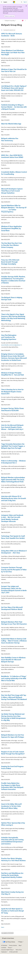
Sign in (25, 2)
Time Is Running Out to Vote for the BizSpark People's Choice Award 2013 (12, 391)
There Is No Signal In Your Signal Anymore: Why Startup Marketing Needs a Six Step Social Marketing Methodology (13, 317)
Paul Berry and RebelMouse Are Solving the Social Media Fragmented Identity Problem (12, 875)
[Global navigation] (1, 2)
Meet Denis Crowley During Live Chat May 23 (12, 893)
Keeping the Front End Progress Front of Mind (12, 767)
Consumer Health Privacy (7, 949)
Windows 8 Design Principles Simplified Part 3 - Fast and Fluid (12, 374)
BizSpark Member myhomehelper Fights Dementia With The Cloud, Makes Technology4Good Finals (13, 479)
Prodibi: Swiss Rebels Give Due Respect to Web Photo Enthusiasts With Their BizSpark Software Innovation (12, 786)
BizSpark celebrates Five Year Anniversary (9, 139)
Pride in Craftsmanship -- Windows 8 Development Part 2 (13, 462)
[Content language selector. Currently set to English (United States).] (8, 938)
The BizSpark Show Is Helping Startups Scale (11, 298)
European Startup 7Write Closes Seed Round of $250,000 (12, 409)
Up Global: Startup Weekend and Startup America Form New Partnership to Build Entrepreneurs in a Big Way (13, 717)
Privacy (9, 947)
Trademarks (3, 952)
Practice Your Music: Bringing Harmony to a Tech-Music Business (13, 859)
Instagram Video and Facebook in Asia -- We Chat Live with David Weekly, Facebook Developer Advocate (12, 518)
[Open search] (21, 2)
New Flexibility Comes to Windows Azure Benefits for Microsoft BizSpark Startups (13, 659)
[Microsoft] (14, 2)
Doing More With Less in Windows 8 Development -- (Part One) (14, 552)
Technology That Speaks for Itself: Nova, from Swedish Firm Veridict (13, 537)
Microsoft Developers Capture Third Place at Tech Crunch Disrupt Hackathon (12, 191)
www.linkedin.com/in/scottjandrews (11, 345)
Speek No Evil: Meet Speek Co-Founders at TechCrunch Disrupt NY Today (12, 911)
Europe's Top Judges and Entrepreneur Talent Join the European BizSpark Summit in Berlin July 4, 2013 (14, 589)
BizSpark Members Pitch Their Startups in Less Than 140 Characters (14, 623)
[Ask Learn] (22, 20)
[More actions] (25, 20)
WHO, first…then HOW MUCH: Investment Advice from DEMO (12, 156)
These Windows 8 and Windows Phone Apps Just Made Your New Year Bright (12, 52)
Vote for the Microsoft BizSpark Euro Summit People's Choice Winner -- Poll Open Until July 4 (12, 427)
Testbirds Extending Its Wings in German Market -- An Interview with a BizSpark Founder (14, 107)
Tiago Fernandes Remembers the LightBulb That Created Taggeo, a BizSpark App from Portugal (13, 446)
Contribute (3, 947)
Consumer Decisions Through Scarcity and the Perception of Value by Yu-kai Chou (14, 569)
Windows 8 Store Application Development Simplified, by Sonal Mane (11, 228)
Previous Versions (13, 945)
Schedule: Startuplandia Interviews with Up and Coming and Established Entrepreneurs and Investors (12, 840)
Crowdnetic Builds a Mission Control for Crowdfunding (14, 173)
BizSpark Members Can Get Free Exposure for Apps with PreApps (12, 736)
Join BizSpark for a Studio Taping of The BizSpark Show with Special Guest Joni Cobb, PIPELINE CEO (13, 88)
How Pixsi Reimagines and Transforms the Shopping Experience (8, 337)
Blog (20, 945)
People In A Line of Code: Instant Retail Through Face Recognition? (13, 753)
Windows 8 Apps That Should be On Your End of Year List (14, 70)
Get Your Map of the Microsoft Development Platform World (12, 608)
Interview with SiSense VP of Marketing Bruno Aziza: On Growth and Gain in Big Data (13, 498)
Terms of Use (19, 949)
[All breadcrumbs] (2, 20)
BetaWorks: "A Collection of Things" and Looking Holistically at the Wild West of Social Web (14, 678)
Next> (2, 927)
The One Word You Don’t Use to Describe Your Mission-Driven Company (11, 245)
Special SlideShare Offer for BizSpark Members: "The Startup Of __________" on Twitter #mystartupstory (13, 208)
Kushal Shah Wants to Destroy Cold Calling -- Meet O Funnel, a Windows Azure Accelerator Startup (14, 641)
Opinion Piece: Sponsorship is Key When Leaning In (13, 824)
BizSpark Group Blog (10, 20)
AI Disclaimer (4, 945)
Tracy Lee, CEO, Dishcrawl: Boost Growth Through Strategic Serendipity (10, 262)
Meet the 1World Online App (11, 124)
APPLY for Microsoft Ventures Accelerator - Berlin (11, 34)
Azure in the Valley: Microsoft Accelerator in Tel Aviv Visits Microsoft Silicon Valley (11, 806)
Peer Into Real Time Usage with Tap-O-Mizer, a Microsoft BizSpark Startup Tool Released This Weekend (14, 697)
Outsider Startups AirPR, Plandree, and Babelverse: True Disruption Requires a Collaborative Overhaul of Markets (13, 279)
